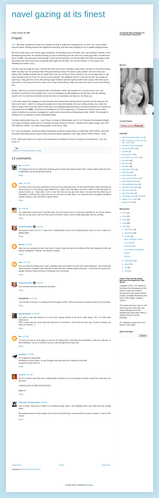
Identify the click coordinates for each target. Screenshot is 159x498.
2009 (124, 220)
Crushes (125, 151)
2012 (124, 213)
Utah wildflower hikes (130, 184)
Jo (20, 209)
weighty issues (127, 202)
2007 (124, 227)
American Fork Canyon (131, 146)
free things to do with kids (131, 196)
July (126, 268)
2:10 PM (30, 354)
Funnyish (125, 161)
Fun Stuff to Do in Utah (131, 157)
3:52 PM (26, 183)
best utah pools (128, 190)
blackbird (22, 354)
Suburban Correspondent (29, 402)
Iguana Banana (25, 314)
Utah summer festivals (130, 178)
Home (61, 465)
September (128, 261)
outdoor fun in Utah (129, 199)
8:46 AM (44, 402)
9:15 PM (28, 245)
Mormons (125, 163)
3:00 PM (26, 165)
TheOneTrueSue (25, 227)
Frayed (126, 253)
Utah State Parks (128, 169)
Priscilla (22, 375)
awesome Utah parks (130, 187)
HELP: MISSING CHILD (133, 239)
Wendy (21, 245)
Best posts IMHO (128, 149)
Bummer (127, 256)
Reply (21, 175)
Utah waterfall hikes (129, 181)
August (127, 264)
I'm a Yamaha (129, 243)
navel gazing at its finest (58, 14)
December (128, 229)
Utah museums (128, 175)
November (128, 233)
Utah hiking (126, 172)
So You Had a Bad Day (26, 150)
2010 (124, 216)
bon (20, 165)
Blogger (90, 485)
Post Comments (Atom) (31, 469)
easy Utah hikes (128, 193)
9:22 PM (26, 262)
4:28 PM (25, 209)
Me (20, 337)
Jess (21, 183)
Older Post (106, 465)
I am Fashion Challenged (133, 250)
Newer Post (16, 465)
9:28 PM (39, 283)
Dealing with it (127, 155)
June (126, 271)
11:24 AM (33, 298)
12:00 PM (35, 314)
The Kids (38, 150)
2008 (124, 223)
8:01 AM (29, 375)
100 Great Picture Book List (132, 137)
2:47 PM (25, 337)
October (127, 236)
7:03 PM (39, 227)
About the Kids (129, 246)
